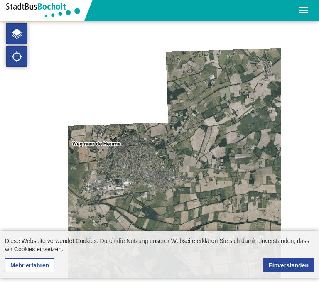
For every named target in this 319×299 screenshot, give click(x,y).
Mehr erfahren (29, 265)
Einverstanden (289, 265)
